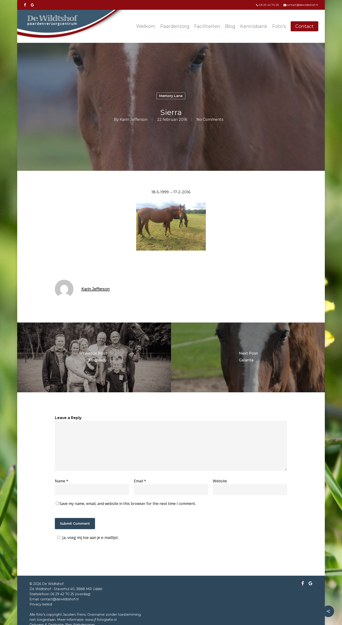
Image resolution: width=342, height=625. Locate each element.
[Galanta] (248, 357)
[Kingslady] (93, 357)
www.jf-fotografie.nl (101, 620)
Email (140, 481)
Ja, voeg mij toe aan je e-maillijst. (87, 537)
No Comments (210, 119)
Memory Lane (171, 96)
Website (220, 481)
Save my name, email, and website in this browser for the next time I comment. (127, 503)
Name (61, 481)
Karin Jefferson (134, 119)
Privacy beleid (41, 604)
